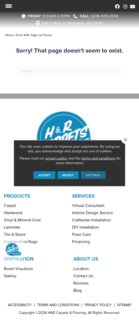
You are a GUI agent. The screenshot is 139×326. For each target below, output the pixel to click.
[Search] (69, 71)
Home (9, 35)
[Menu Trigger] (8, 6)
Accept (44, 175)
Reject (68, 175)
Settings (93, 175)
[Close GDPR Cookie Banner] (125, 140)
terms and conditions (98, 158)
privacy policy (56, 158)
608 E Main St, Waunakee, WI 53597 (72, 23)
